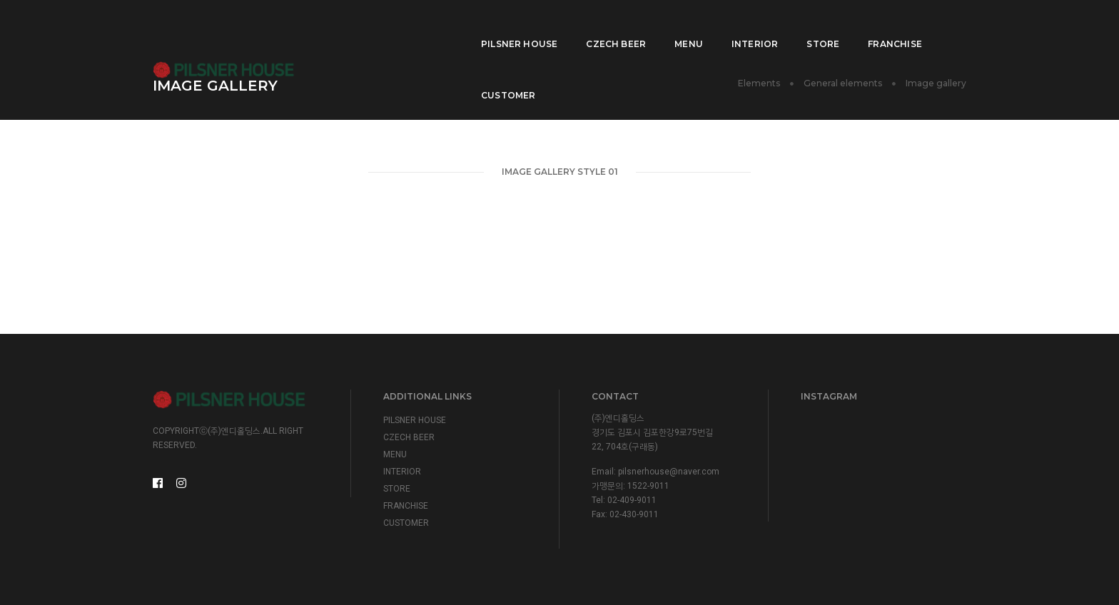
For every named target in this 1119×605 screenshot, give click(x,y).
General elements (843, 83)
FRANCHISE (842, 25)
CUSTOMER (925, 25)
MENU (636, 25)
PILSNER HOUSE (466, 25)
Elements (759, 83)
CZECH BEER (563, 25)
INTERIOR (702, 25)
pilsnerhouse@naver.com (668, 472)
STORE (770, 25)
